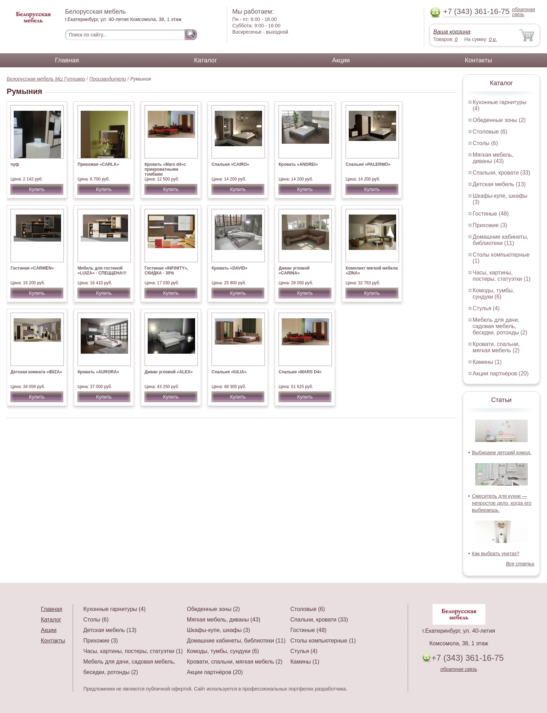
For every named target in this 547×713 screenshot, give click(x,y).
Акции (340, 60)
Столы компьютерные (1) (323, 641)
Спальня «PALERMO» (368, 164)
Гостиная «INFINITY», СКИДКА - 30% (166, 271)
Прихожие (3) (490, 225)
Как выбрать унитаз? (495, 553)
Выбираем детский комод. (502, 452)
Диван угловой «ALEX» (169, 371)
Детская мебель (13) (499, 184)
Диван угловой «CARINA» (294, 271)
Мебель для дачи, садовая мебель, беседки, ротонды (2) (500, 326)
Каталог (205, 60)
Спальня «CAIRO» (230, 164)
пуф (15, 164)
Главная (67, 60)
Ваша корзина (451, 32)
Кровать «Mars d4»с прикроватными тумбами (165, 169)
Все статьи (520, 563)
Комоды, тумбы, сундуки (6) (493, 293)
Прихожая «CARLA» (98, 164)
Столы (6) (485, 143)
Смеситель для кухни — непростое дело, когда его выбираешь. (502, 503)
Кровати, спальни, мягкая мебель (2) (496, 347)
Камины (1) (487, 362)
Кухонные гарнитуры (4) (115, 609)
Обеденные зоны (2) (499, 120)
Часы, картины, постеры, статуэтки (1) (502, 276)
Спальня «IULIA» (229, 371)
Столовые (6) (490, 132)
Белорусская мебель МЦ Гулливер (46, 79)
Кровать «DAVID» (229, 268)
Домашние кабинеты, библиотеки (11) (500, 240)
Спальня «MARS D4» (300, 371)
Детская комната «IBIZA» (36, 371)
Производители (107, 79)
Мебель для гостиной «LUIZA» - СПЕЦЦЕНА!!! (102, 271)
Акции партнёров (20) (501, 373)
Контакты (478, 60)
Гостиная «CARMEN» (32, 268)
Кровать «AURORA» (98, 371)
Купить (37, 189)
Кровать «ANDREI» (298, 164)
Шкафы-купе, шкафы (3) (218, 630)
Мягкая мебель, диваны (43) (493, 158)
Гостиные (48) (491, 214)
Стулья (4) (486, 308)
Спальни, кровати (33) (501, 173)
